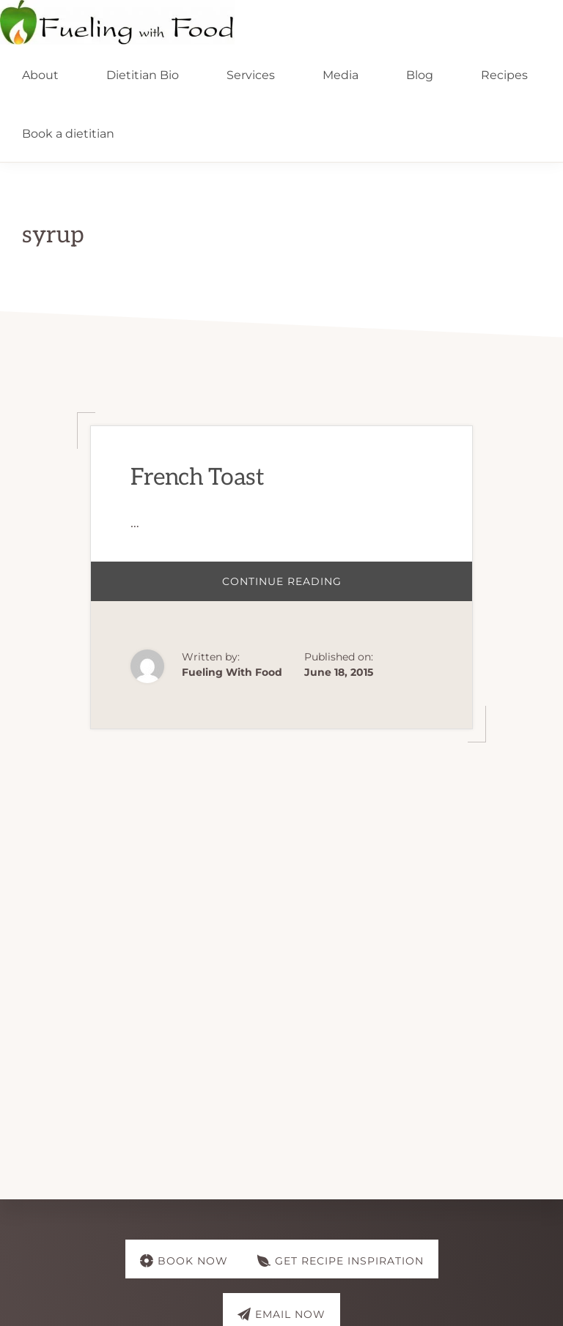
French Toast (197, 477)
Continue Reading (305, 587)
